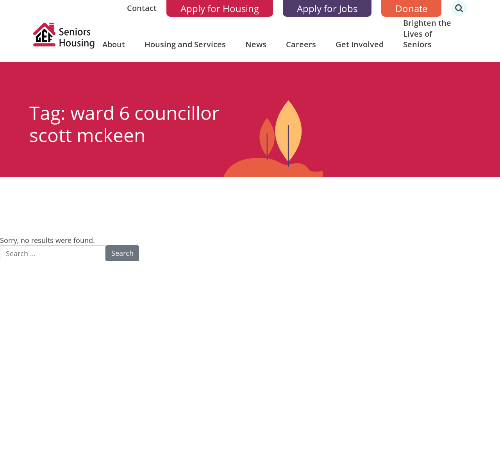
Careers (301, 44)
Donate (411, 8)
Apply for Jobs (327, 8)
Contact (142, 8)
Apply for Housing (219, 8)
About (113, 44)
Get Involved (360, 44)
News (255, 44)
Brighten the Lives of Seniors (427, 34)
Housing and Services (185, 44)
